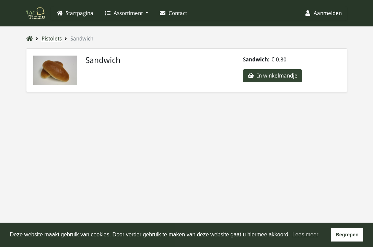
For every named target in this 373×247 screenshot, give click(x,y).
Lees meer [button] (305, 234)
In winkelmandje (272, 75)
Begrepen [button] (347, 234)
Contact (173, 13)
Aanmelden (323, 13)
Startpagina (74, 13)
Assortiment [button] (124, 13)
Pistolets (52, 38)
